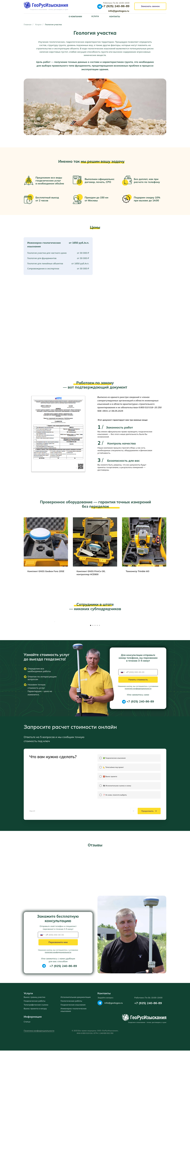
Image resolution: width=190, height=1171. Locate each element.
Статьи (27, 1142)
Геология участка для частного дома (46, 252)
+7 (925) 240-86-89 (140, 763)
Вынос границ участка (34, 1117)
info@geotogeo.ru (113, 1123)
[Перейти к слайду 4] (97, 686)
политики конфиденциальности (138, 750)
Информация (33, 1137)
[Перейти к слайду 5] (99, 686)
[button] (150, 6)
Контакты (104, 1113)
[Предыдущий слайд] (54, 652)
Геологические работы (71, 1121)
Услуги (38, 24)
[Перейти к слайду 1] (90, 686)
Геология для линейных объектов (45, 263)
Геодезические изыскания (73, 1125)
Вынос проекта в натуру (35, 1129)
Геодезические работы (34, 1121)
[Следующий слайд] (135, 652)
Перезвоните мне (58, 1062)
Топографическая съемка (36, 1125)
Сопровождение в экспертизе (43, 268)
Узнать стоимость (138, 740)
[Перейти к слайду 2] (92, 686)
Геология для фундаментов (41, 258)
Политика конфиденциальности (39, 1151)
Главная (27, 24)
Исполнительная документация (76, 1117)
